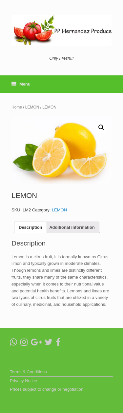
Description (30, 227)
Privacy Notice (23, 380)
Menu (21, 84)
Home (16, 107)
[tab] (30, 227)
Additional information (72, 227)
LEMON (32, 107)
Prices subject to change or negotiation (46, 389)
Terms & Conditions (28, 371)
